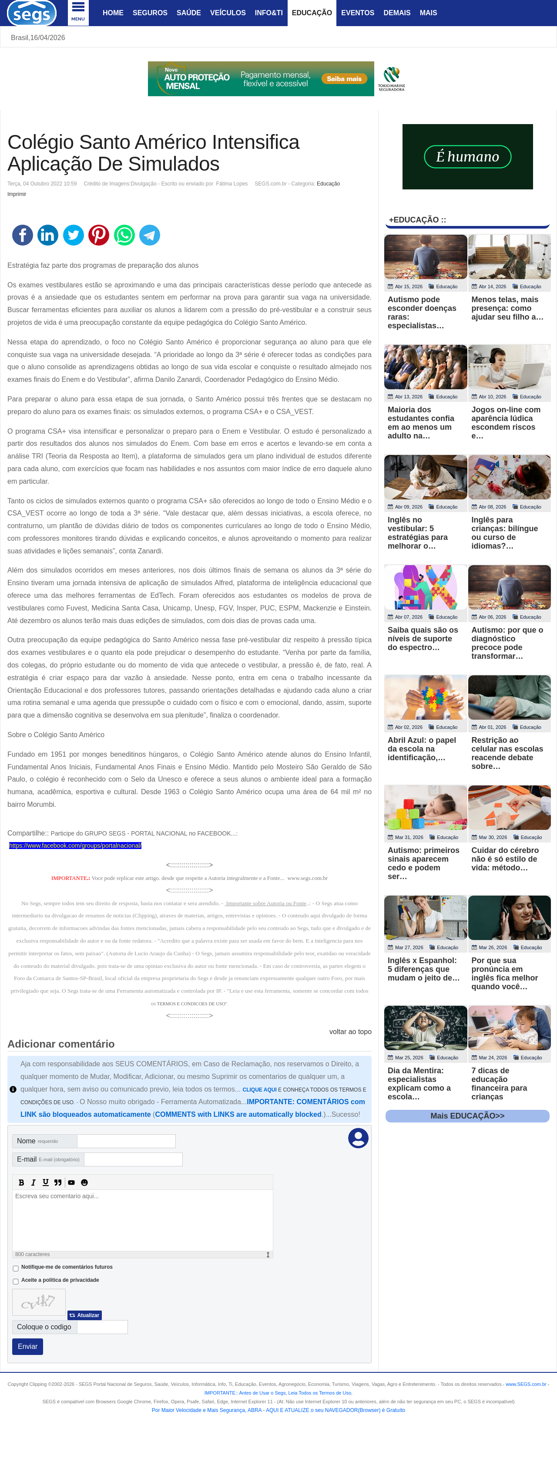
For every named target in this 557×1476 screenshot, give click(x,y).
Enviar (27, 1346)
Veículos (228, 13)
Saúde (189, 13)
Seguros (150, 13)
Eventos (357, 13)
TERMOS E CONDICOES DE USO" (192, 1003)
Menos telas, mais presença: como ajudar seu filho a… (508, 308)
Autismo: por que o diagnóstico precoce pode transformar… (508, 643)
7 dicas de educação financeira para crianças (499, 1083)
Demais (396, 13)
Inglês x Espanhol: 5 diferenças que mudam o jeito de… (424, 969)
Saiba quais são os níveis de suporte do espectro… (423, 639)
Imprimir (16, 194)
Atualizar (88, 1315)
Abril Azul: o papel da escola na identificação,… (422, 749)
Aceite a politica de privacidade (60, 1280)
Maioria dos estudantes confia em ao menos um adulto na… (421, 422)
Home (113, 13)
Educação (312, 13)
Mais (428, 13)
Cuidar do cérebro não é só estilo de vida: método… (505, 859)
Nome (37, 1141)
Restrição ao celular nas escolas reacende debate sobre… (508, 753)
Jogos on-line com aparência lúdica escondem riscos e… (506, 422)
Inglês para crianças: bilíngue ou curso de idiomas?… (505, 533)
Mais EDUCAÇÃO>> (467, 1116)
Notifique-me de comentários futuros (67, 1267)
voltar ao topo (350, 1031)
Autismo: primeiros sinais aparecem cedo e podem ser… (424, 863)
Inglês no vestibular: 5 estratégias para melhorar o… (418, 533)
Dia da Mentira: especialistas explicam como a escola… (419, 1083)
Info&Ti (269, 13)
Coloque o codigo (44, 1327)
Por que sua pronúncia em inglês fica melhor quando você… (505, 973)
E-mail (48, 1159)
